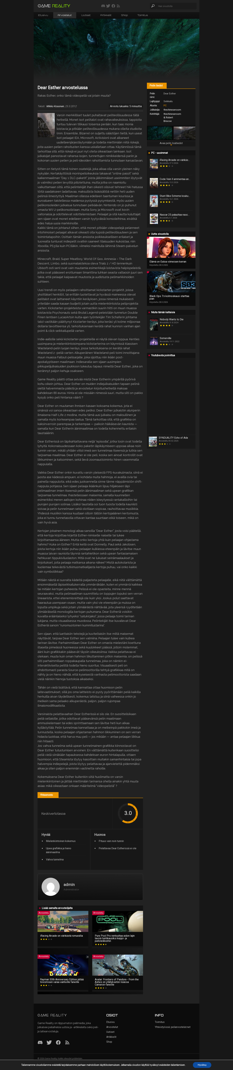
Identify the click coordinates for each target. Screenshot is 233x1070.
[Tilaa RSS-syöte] (118, 6)
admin (69, 884)
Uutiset (86, 15)
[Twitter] (49, 1043)
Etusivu (43, 15)
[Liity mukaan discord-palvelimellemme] (103, 6)
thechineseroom (172, 109)
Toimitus (142, 15)
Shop (124, 15)
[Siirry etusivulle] (54, 6)
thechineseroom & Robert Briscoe (172, 117)
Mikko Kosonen (55, 106)
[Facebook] (58, 1043)
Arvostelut (65, 15)
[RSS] (67, 1043)
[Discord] (40, 1043)
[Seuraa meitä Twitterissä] (108, 6)
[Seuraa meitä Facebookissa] (113, 6)
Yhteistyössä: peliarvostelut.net (172, 1027)
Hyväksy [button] (202, 1064)
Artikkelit (105, 15)
